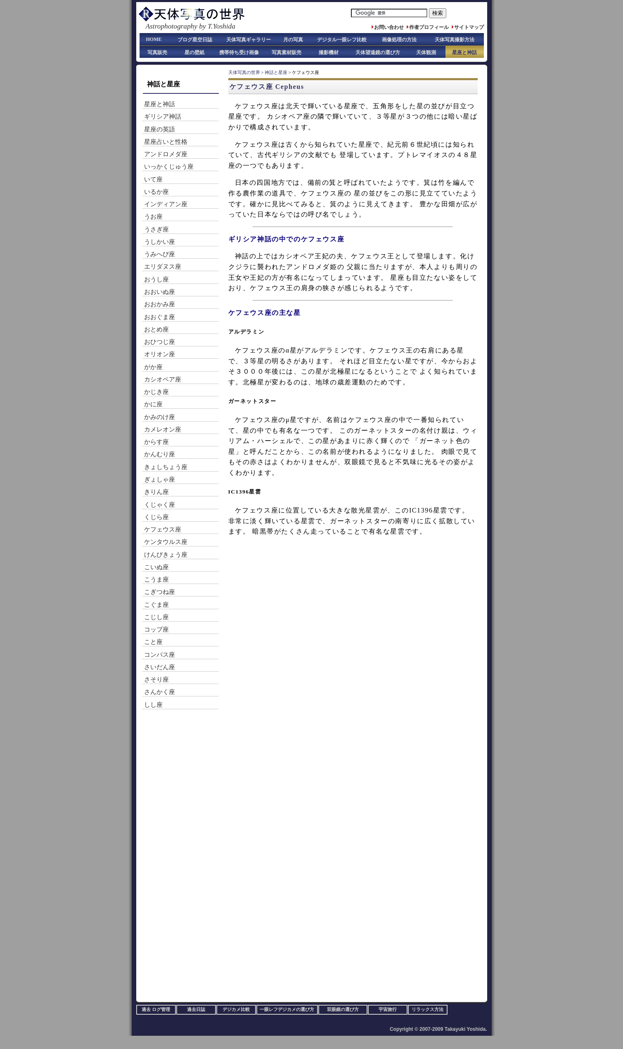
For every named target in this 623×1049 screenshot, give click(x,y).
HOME (154, 39)
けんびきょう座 (165, 554)
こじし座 (156, 617)
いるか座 (156, 191)
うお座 (153, 216)
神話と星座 (276, 72)
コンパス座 (159, 654)
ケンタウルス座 (165, 542)
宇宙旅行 (388, 1009)
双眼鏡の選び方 (343, 1009)
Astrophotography (171, 26)
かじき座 (156, 392)
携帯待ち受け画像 (239, 52)
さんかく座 (159, 692)
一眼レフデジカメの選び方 (287, 1009)
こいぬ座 (156, 567)
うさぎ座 (156, 229)
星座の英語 (159, 129)
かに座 (153, 404)
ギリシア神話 (162, 116)
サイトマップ (469, 27)
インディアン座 (165, 204)
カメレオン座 (162, 429)
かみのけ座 (159, 417)
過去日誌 (196, 1009)
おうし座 (156, 279)
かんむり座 (159, 454)
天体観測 (426, 52)
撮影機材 (329, 52)
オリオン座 (159, 354)
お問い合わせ (389, 27)
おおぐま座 (159, 317)
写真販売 (157, 52)
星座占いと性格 (165, 141)
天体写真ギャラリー (248, 40)
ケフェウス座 (162, 529)
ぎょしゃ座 (159, 479)
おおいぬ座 (159, 291)
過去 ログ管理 (156, 1009)
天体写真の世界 (244, 72)
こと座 (153, 642)
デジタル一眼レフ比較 (342, 40)
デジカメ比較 (236, 1009)
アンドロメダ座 (165, 154)
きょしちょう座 (165, 467)
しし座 (153, 704)
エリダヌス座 (162, 266)
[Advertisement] (338, 556)
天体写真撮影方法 (454, 40)
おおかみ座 (159, 304)
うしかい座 (159, 241)
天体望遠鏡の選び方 (377, 52)
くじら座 (156, 517)
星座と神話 (464, 52)
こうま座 (156, 579)
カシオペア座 (162, 379)
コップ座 (156, 629)
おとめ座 (156, 329)
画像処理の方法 (399, 40)
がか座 (153, 367)
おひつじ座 (159, 342)
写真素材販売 (286, 52)
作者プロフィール (429, 27)
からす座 (156, 442)
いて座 (153, 179)
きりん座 (156, 492)
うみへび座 (159, 254)
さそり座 (156, 679)
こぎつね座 (159, 592)
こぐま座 (156, 604)
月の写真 (293, 40)
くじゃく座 (159, 504)
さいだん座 (159, 667)
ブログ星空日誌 (195, 40)
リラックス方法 (427, 1009)
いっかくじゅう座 (169, 166)
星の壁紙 (194, 52)
